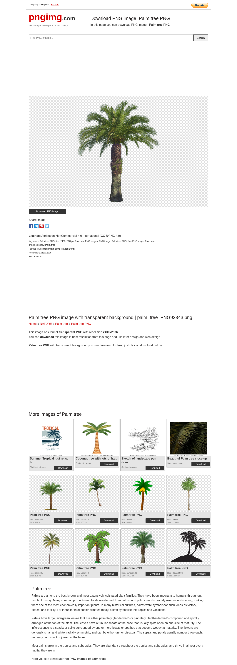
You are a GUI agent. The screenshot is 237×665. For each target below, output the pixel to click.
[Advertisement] (118, 70)
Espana (55, 4)
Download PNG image (47, 211)
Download (63, 468)
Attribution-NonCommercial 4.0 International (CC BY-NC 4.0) (81, 235)
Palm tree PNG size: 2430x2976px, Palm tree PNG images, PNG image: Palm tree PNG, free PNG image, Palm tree (97, 241)
